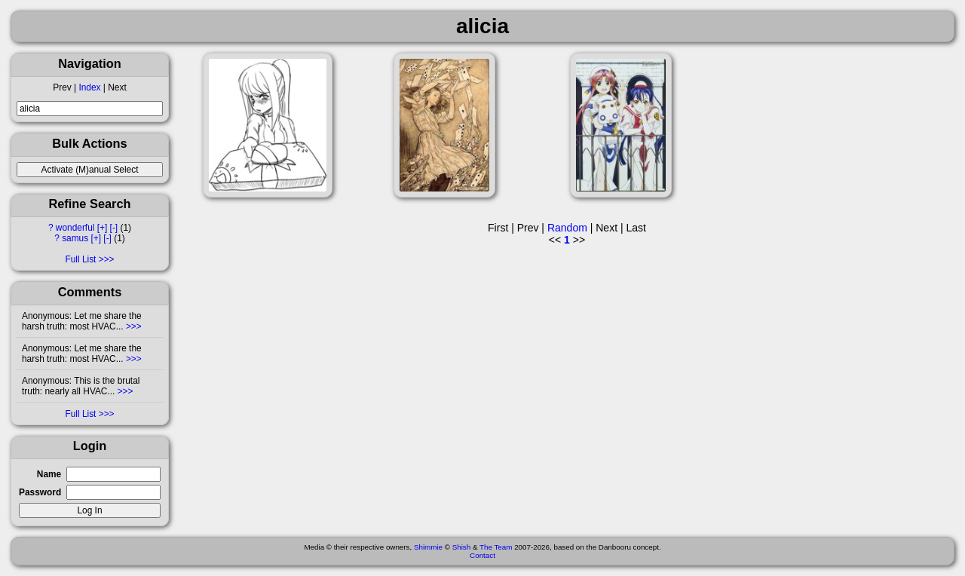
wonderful (75, 227)
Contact (482, 555)
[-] (114, 227)
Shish (461, 547)
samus (75, 238)
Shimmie (428, 547)
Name (49, 474)
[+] (102, 227)
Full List (80, 259)
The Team (495, 547)
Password (40, 492)
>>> (133, 326)
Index (89, 87)
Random (567, 228)
